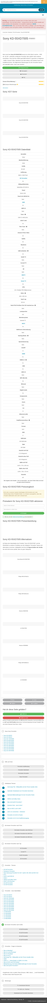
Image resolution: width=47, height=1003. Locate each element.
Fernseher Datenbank (23, 770)
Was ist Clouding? (8, 953)
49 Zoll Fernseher (8, 869)
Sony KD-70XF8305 (9, 738)
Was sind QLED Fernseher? (11, 965)
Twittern (12, 703)
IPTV (5, 874)
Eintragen (23, 513)
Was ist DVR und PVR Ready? (12, 962)
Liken (34, 700)
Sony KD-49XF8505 (9, 745)
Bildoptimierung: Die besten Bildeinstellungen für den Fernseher (20, 964)
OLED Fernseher (23, 855)
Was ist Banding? (8, 950)
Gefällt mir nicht (23, 717)
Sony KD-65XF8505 (9, 742)
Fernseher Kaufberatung (23, 766)
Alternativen (5, 87)
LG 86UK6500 (7, 918)
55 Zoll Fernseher (23, 932)
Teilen (12, 700)
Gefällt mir (23, 714)
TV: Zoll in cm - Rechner (23, 989)
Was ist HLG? (7, 955)
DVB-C (5, 878)
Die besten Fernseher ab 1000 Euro (23, 837)
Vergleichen (32, 38)
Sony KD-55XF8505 (9, 747)
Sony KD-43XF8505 (9, 744)
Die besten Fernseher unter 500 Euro (23, 830)
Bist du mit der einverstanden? (17, 516)
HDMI (23, 353)
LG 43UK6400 (7, 916)
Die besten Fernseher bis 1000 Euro (23, 833)
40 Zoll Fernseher (8, 883)
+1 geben (34, 703)
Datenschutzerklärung (18, 516)
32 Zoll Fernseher (8, 884)
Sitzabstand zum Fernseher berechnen (23, 993)
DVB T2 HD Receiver (9, 881)
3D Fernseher (23, 858)
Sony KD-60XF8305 (9, 740)
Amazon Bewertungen (10, 84)
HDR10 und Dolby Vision (10, 879)
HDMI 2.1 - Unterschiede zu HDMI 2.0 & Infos (15, 960)
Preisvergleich (23, 71)
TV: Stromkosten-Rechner (23, 985)
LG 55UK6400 (7, 913)
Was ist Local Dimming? (10, 952)
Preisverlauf (23, 74)
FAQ (23, 77)
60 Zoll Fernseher (23, 936)
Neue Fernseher (23, 776)
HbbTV (23, 275)
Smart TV (23, 281)
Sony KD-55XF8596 (9, 749)
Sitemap (20, 999)
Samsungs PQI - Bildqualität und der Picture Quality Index (19, 957)
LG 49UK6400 (7, 915)
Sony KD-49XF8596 (9, 750)
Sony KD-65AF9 (8, 735)
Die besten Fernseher (23, 773)
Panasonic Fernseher (9, 871)
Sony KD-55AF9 (8, 737)
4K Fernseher (23, 178)
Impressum (3, 999)
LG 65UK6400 (7, 911)
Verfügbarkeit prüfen (23, 67)
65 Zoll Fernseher (23, 939)
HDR (23, 202)
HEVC (23, 323)
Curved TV (23, 851)
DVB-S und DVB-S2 (9, 876)
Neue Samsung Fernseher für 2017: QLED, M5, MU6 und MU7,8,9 (21, 872)
